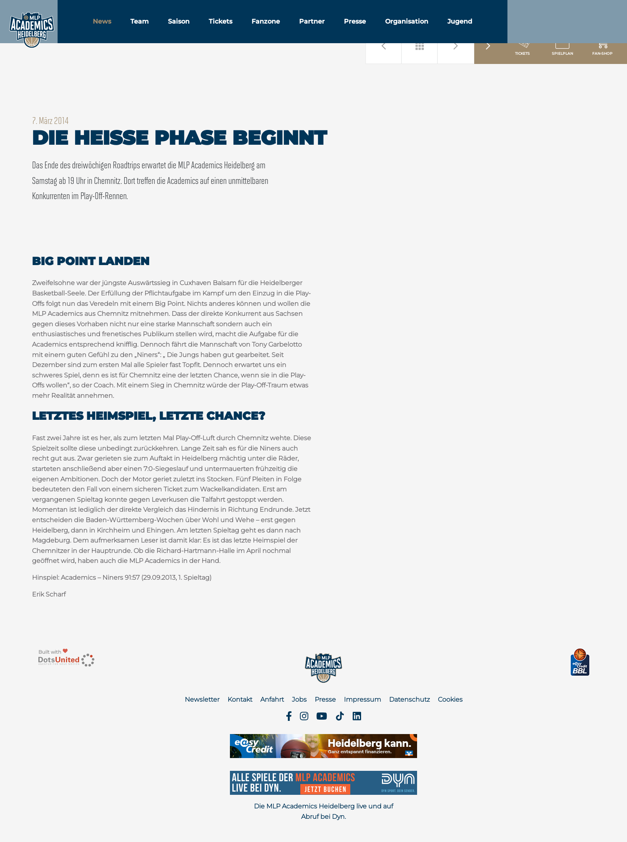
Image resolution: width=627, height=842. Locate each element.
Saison (205, 27)
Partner (338, 27)
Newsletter (202, 699)
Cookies (450, 699)
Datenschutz (409, 699)
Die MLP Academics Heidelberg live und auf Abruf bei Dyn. (323, 811)
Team (166, 27)
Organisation (433, 27)
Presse (381, 27)
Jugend (486, 27)
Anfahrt (272, 699)
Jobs (299, 699)
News (128, 27)
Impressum (362, 699)
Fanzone (292, 27)
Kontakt (240, 699)
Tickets (247, 27)
